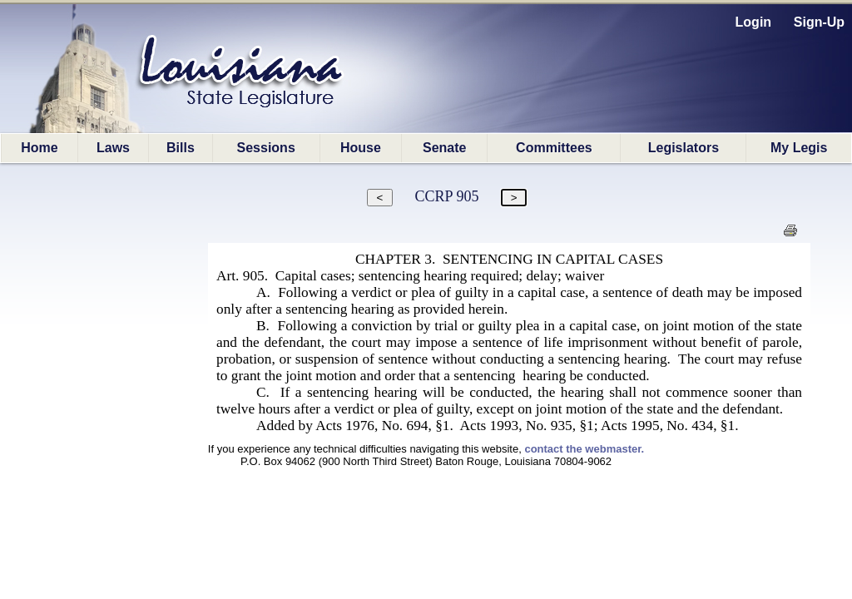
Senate (444, 148)
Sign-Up (819, 22)
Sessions (266, 148)
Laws (113, 148)
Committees (554, 148)
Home (39, 148)
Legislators (683, 148)
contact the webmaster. (584, 449)
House (360, 148)
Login (754, 22)
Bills (180, 148)
